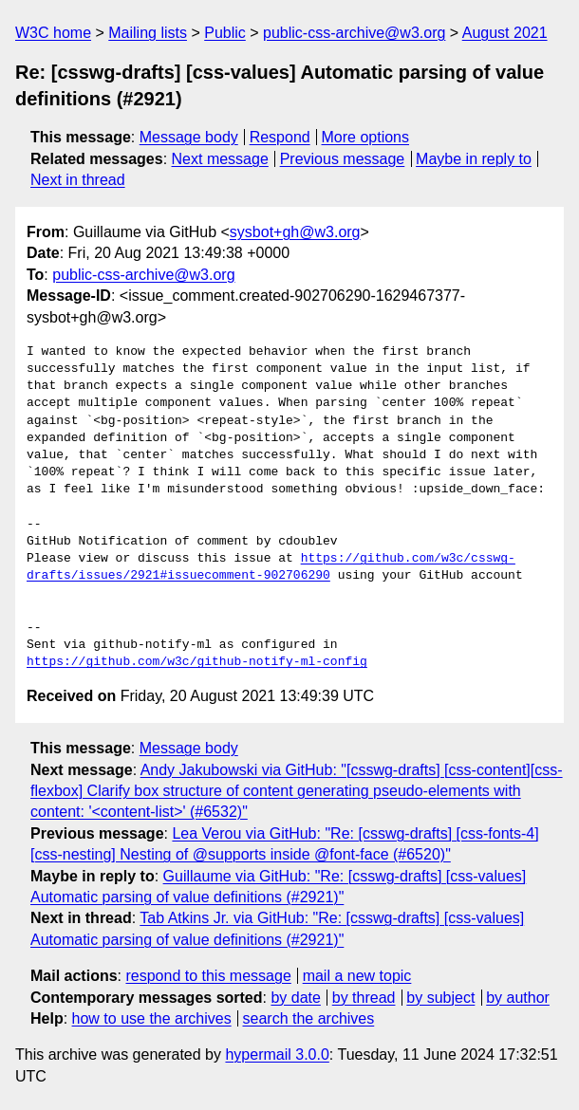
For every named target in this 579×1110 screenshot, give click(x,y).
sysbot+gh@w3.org (295, 232)
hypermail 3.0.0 (276, 1054)
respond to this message (207, 976)
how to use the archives (152, 1018)
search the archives (309, 1018)
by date (295, 998)
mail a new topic (357, 976)
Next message (220, 159)
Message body (189, 137)
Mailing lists (147, 33)
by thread (364, 998)
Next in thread (77, 180)
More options (366, 137)
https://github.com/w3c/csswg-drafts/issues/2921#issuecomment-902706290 (271, 567)
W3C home (53, 33)
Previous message (342, 159)
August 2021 (505, 33)
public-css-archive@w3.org (354, 33)
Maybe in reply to (474, 159)
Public (225, 33)
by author (518, 998)
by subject (440, 998)
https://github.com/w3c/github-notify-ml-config (197, 662)
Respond (280, 137)
